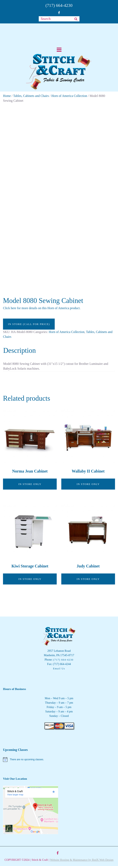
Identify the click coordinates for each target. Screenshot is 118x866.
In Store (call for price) (29, 324)
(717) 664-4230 (59, 5)
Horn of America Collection (69, 96)
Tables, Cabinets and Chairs (31, 96)
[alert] (59, 759)
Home (7, 96)
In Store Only (29, 484)
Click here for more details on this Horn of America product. (41, 308)
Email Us (59, 668)
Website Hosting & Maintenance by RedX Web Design (81, 859)
